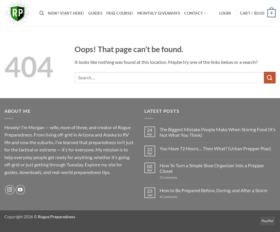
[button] (225, 13)
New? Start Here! (66, 13)
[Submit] (270, 77)
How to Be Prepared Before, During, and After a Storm (213, 190)
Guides (95, 13)
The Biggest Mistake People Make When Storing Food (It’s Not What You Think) (218, 132)
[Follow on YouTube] (20, 190)
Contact (195, 13)
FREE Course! (119, 13)
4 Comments (175, 197)
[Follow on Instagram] (10, 190)
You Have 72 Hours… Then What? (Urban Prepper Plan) (215, 148)
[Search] (41, 13)
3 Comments (175, 177)
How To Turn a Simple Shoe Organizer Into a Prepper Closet (212, 168)
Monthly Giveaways (158, 13)
